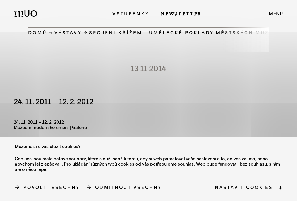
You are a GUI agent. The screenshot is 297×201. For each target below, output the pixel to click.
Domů (37, 32)
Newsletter (181, 13)
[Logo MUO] (27, 13)
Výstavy (68, 32)
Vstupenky (130, 13)
